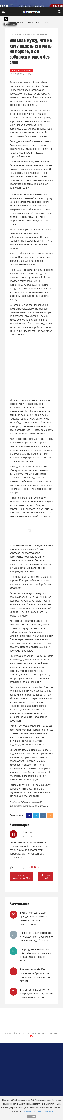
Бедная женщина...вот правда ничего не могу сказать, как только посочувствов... (33, 918)
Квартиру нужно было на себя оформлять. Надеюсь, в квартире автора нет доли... (36, 955)
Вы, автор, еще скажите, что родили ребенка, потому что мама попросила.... (36, 993)
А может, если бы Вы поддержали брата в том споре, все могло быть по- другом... (35, 975)
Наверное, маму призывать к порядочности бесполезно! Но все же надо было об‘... (36, 936)
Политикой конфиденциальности (38, 1111)
